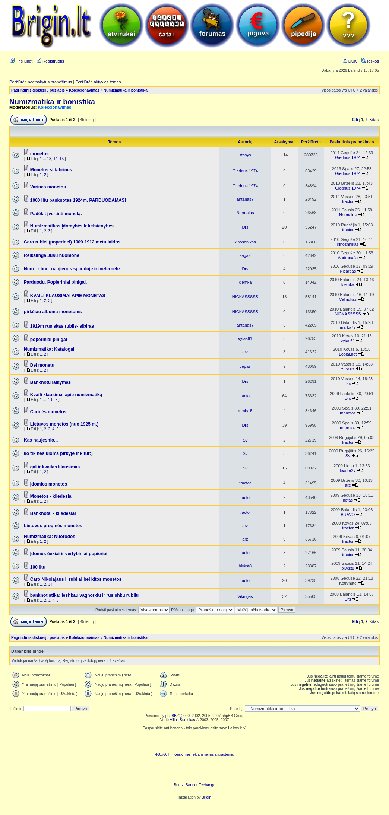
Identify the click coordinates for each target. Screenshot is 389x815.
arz (245, 352)
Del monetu (42, 365)
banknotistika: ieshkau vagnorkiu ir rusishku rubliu (84, 595)
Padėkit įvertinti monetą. (56, 213)
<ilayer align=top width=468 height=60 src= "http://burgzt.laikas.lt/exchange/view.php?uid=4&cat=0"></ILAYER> (194, 772)
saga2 (245, 255)
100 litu (37, 567)
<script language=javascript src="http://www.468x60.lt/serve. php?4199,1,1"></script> (194, 741)
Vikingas (245, 596)
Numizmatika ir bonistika (126, 90)
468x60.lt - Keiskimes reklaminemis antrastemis (194, 754)
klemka (245, 282)
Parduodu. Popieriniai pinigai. (55, 282)
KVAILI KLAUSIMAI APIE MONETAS (67, 295)
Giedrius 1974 (348, 157)
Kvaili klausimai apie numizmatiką (66, 394)
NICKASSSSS (245, 297)
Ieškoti (370, 61)
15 (62, 159)
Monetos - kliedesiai (51, 496)
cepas (245, 366)
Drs (245, 227)
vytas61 (245, 338)
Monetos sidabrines (51, 169)
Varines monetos (48, 187)
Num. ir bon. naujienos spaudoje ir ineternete (72, 268)
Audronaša (348, 257)
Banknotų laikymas (50, 382)
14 (55, 159)
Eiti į (356, 120)
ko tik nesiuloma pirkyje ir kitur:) (58, 453)
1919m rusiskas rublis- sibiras (62, 326)
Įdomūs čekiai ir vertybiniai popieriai (68, 553)
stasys (245, 155)
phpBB (171, 716)
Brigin (206, 797)
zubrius (347, 369)
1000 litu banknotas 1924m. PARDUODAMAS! (78, 200)
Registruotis (50, 61)
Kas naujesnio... (41, 440)
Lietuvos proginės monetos (53, 525)
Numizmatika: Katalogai (49, 349)
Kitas (374, 120)
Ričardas (348, 271)
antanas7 (245, 199)
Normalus (245, 212)
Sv (245, 440)
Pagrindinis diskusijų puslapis (38, 90)
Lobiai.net (348, 354)
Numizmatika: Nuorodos (49, 536)
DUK (350, 61)
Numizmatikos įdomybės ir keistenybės (72, 226)
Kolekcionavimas (84, 90)
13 (49, 159)
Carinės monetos (48, 411)
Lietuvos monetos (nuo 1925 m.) (64, 424)
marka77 (348, 327)
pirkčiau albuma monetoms (53, 311)
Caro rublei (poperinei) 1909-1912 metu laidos (72, 242)
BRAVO (348, 514)
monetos (39, 153)
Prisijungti (22, 61)
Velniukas (348, 299)
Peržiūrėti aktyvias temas (98, 82)
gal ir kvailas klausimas (55, 466)
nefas (348, 500)
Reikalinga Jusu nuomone (51, 255)
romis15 (245, 410)
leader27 (348, 470)
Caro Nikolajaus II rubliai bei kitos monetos (75, 579)
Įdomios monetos (48, 484)
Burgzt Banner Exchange (194, 785)
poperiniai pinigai (48, 339)
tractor (348, 201)
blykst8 (245, 566)
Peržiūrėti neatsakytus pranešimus (40, 82)
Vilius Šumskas (182, 720)
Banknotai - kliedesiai (53, 513)
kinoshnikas (245, 242)
